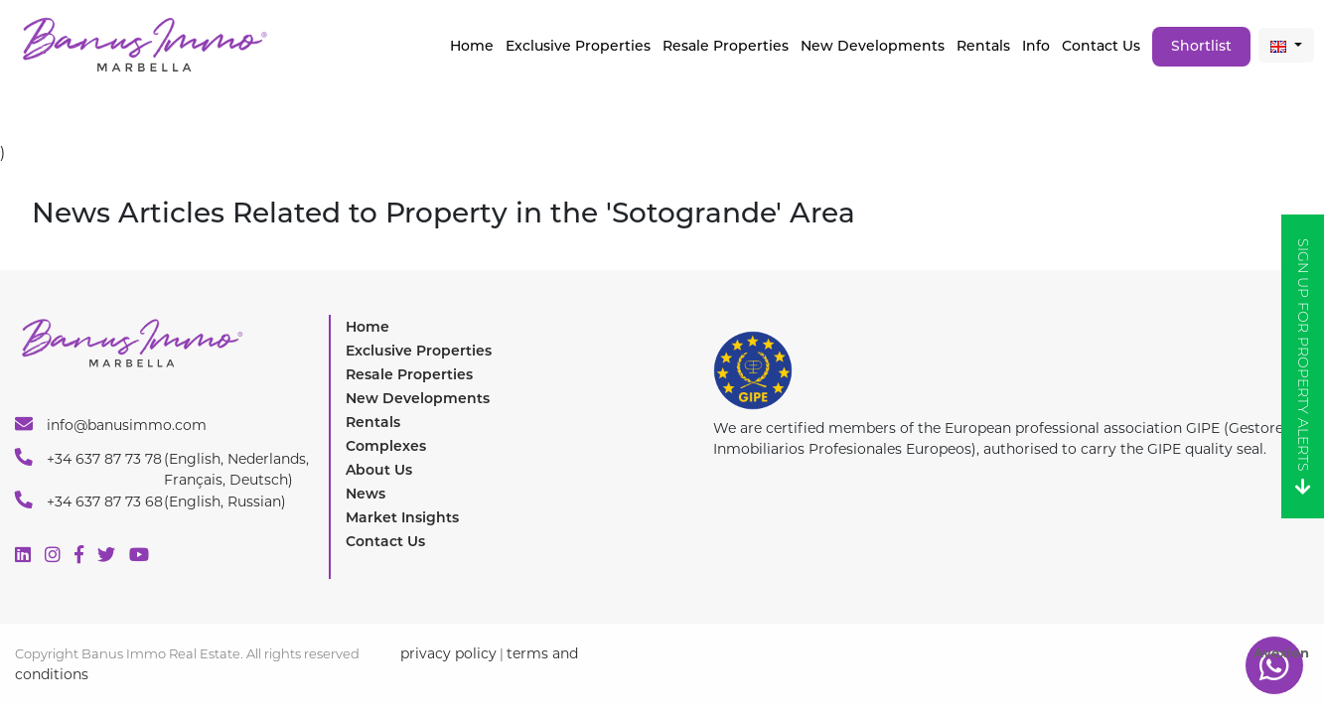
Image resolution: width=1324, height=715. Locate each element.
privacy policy (448, 653)
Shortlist (1201, 46)
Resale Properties (725, 46)
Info (1036, 46)
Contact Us (1101, 46)
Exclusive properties (578, 46)
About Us (379, 470)
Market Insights (402, 517)
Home (472, 46)
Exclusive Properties (419, 350)
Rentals (983, 46)
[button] (1286, 45)
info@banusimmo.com (111, 424)
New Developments (873, 46)
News (365, 493)
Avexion (1281, 652)
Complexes (386, 446)
